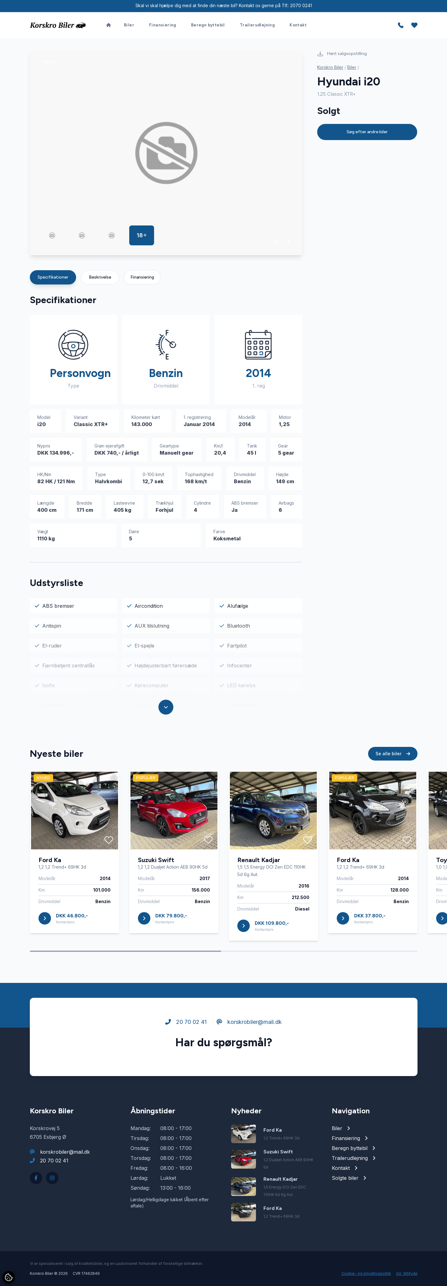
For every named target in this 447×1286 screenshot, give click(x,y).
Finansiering (142, 277)
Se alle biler (393, 782)
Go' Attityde (406, 1273)
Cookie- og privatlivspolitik (366, 1273)
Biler (351, 67)
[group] (166, 153)
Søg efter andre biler (367, 131)
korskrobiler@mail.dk (249, 1050)
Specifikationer (53, 277)
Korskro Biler (330, 67)
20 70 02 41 (186, 1050)
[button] (277, 241)
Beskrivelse (100, 277)
